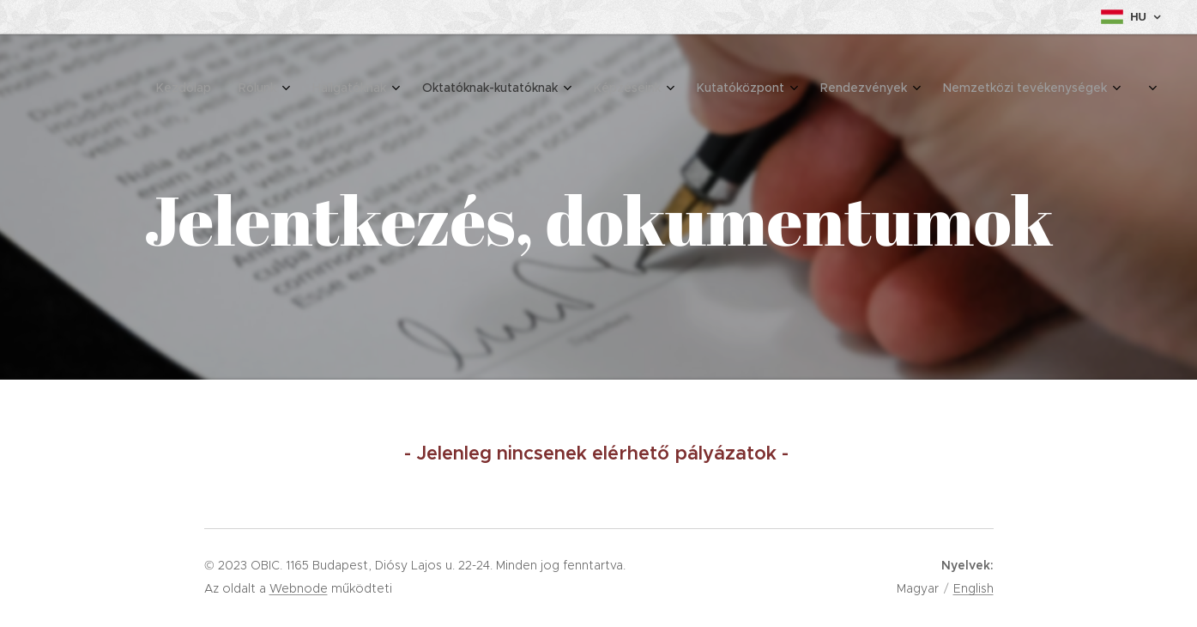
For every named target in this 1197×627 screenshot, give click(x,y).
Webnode (298, 588)
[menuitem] (868, 90)
